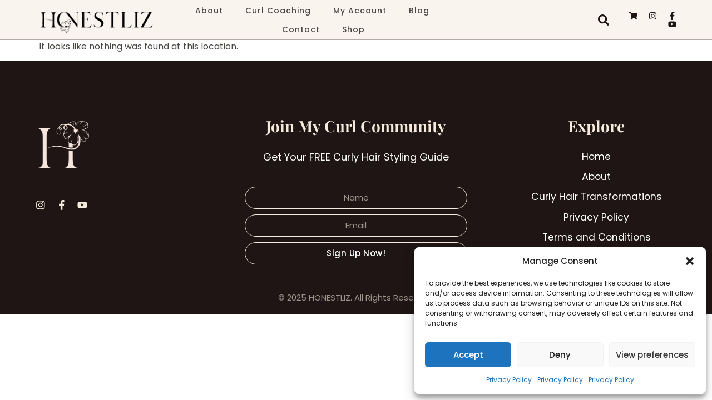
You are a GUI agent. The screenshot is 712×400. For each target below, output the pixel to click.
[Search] (605, 20)
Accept (468, 355)
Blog (419, 10)
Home (596, 157)
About (209, 10)
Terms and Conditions (596, 239)
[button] (689, 261)
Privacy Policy (509, 379)
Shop (353, 29)
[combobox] (527, 20)
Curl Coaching (278, 10)
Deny (560, 355)
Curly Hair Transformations (596, 198)
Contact (301, 29)
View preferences (652, 355)
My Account (360, 10)
